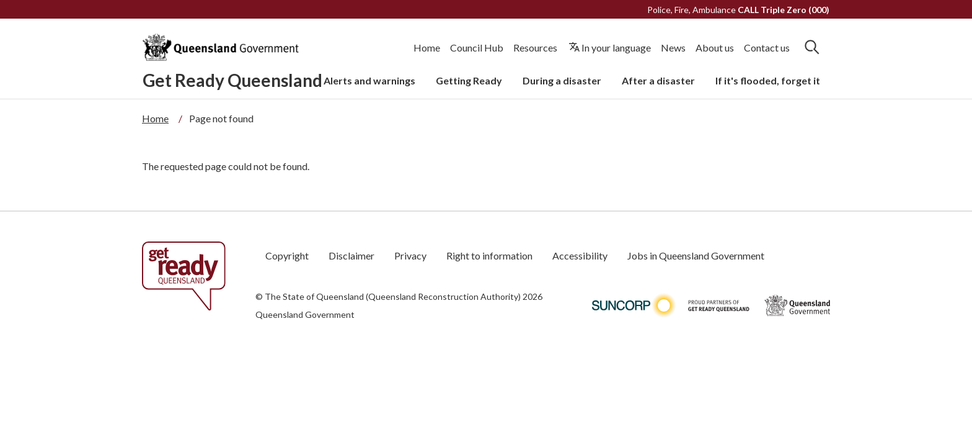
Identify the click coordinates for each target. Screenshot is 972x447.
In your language (616, 47)
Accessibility (580, 255)
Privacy (410, 255)
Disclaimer (351, 255)
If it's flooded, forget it (767, 80)
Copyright (287, 255)
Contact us (767, 47)
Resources (535, 47)
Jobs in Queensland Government (695, 255)
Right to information (489, 255)
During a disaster (562, 80)
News (673, 47)
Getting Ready (469, 80)
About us (715, 47)
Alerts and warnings (369, 80)
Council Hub (476, 47)
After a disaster (658, 80)
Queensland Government (305, 314)
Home (426, 47)
